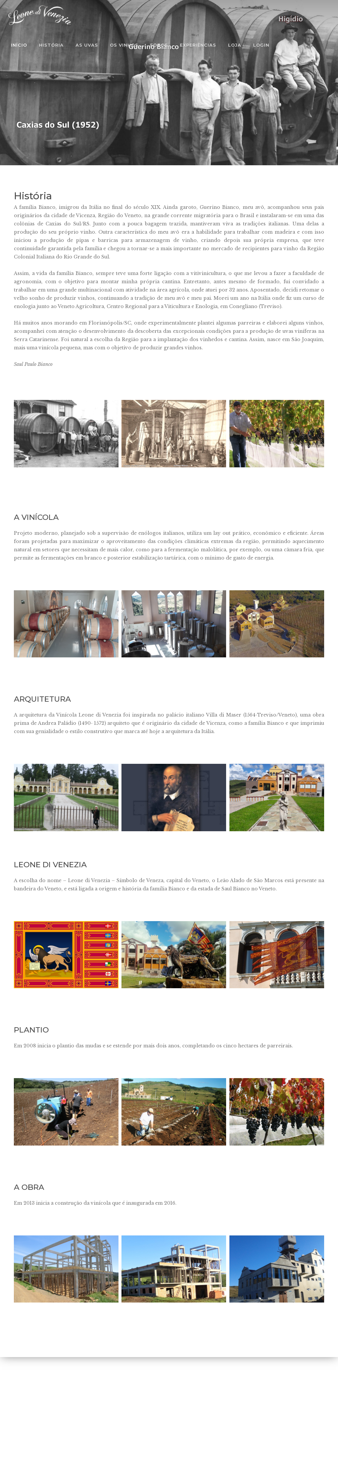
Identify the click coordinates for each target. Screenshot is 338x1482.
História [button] (51, 45)
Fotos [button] (159, 45)
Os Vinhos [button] (124, 45)
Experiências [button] (198, 45)
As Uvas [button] (87, 45)
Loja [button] (234, 45)
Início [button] (19, 45)
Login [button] (261, 45)
